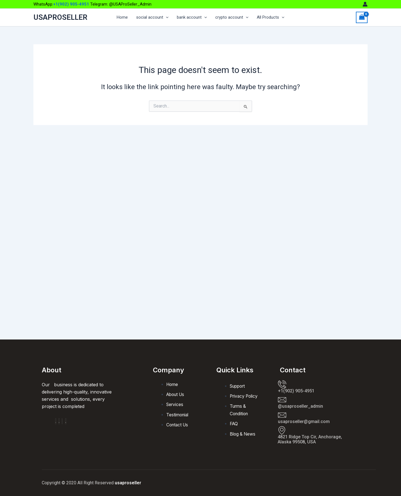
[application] (165, 17)
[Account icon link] (365, 4)
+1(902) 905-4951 (71, 4)
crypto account (231, 17)
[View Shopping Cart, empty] (362, 17)
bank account (192, 17)
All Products (270, 17)
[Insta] (59, 421)
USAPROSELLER (60, 17)
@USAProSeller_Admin (130, 4)
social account (152, 17)
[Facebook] (55, 421)
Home (122, 17)
